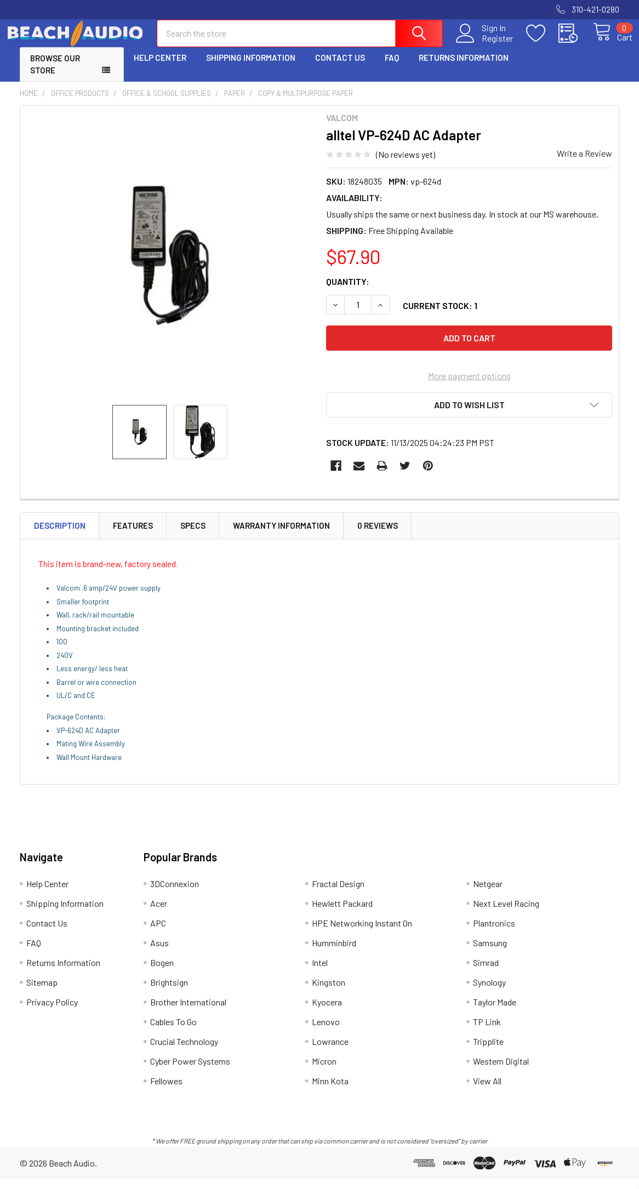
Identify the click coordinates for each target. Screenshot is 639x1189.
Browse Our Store (55, 74)
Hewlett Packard (342, 913)
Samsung (490, 952)
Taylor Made (494, 1012)
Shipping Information (250, 67)
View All (487, 1090)
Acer (158, 913)
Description (59, 535)
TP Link (487, 1031)
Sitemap (42, 992)
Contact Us (340, 67)
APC (158, 933)
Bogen (162, 972)
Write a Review (584, 163)
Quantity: (347, 291)
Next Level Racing (506, 913)
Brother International (188, 1012)
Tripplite (488, 1051)
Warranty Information (281, 535)
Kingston (328, 992)
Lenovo (326, 1031)
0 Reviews (377, 535)
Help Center (160, 67)
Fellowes (166, 1090)
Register (484, 44)
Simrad (486, 972)
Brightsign (169, 992)
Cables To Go (173, 1031)
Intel (320, 972)
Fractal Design (338, 893)
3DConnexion (174, 893)
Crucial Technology (184, 1051)
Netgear (488, 893)
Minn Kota (330, 1090)
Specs (193, 535)
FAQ (392, 67)
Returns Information (464, 67)
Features (133, 535)
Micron (324, 1071)
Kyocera (327, 1012)
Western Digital (501, 1071)
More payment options (469, 385)
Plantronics (494, 933)
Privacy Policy (52, 1012)
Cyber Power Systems (190, 1071)
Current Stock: (440, 315)
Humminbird (334, 952)
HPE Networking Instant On (362, 933)
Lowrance (330, 1051)
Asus (159, 952)
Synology (489, 992)
